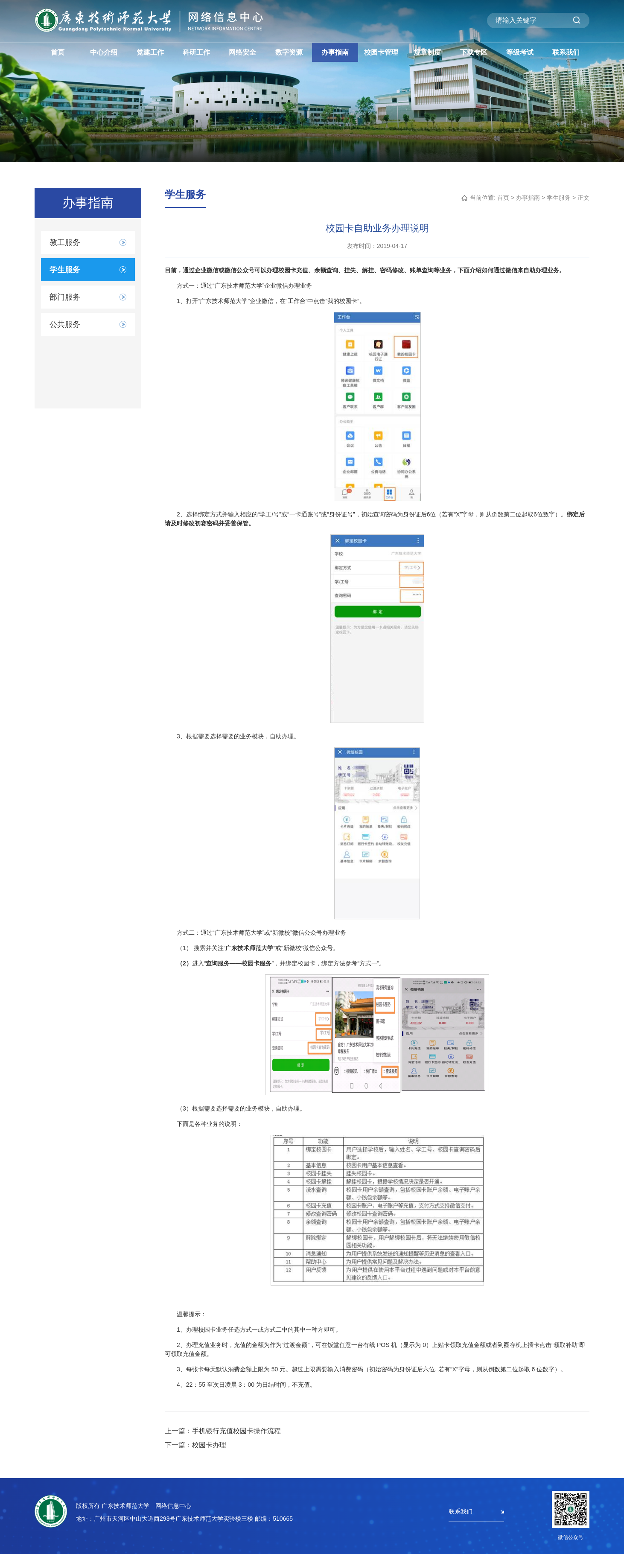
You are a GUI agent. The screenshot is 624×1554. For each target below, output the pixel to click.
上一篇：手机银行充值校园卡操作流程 (223, 1430)
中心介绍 (103, 52)
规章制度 (427, 52)
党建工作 (150, 52)
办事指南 (335, 52)
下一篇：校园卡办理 (195, 1445)
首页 (57, 52)
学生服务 (559, 197)
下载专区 (473, 52)
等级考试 (520, 52)
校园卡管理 (381, 52)
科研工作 (196, 52)
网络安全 (242, 52)
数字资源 (289, 52)
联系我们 (566, 52)
